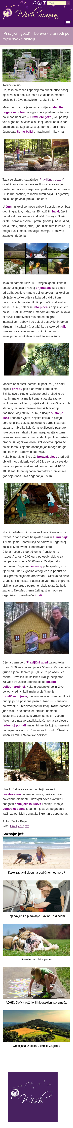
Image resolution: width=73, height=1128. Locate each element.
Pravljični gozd (19, 826)
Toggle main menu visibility (68, 21)
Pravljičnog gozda (51, 179)
